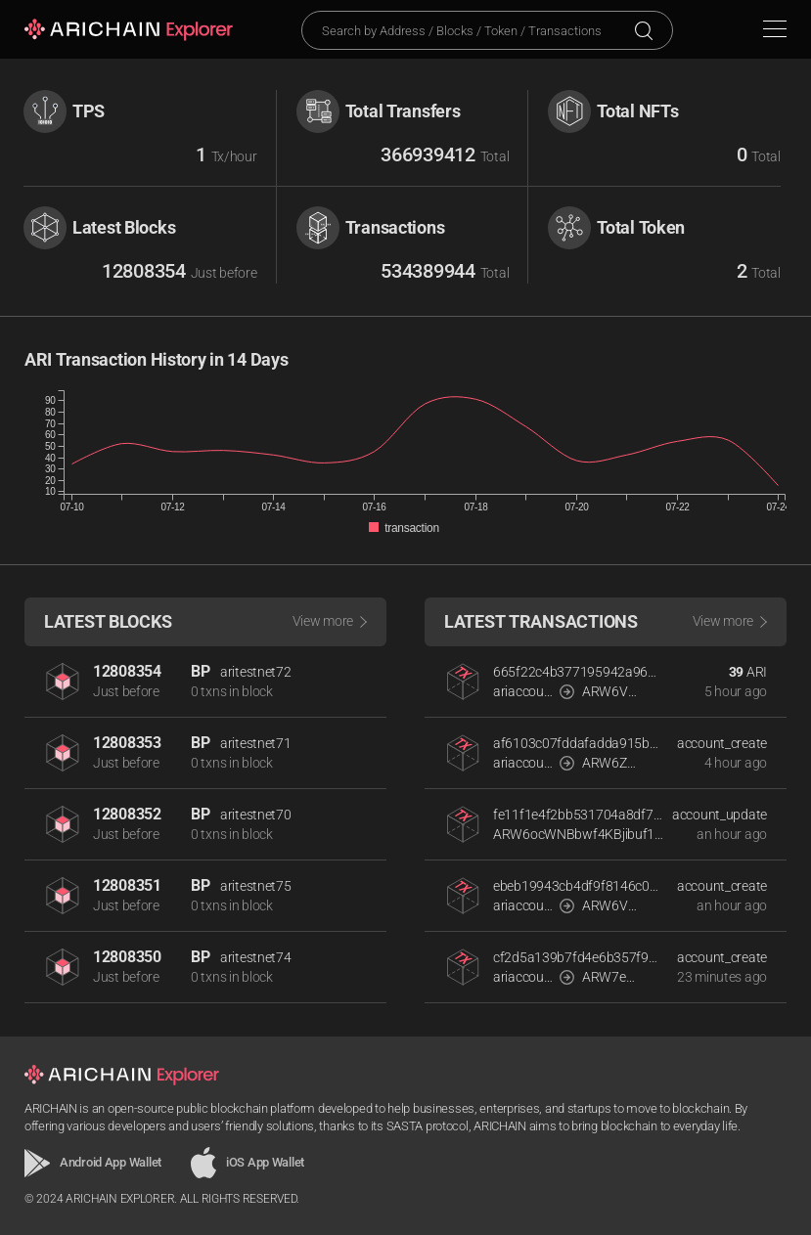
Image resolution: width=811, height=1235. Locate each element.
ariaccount (523, 691)
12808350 (127, 957)
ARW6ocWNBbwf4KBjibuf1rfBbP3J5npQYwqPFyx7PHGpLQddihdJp (578, 834)
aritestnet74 (256, 957)
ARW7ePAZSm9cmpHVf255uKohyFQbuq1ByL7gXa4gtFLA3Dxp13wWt (612, 977)
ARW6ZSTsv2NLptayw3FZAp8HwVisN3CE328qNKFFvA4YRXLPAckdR (612, 763)
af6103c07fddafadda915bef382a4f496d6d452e (578, 743)
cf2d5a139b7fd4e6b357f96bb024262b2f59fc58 (578, 957)
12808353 (127, 742)
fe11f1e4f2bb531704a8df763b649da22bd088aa (578, 814)
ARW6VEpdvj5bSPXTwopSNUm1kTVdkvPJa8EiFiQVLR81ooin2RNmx (612, 905)
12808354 (127, 671)
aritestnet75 (256, 886)
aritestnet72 (256, 672)
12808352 (127, 814)
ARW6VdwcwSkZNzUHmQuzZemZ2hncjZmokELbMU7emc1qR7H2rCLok (612, 691)
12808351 (127, 885)
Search (643, 30)
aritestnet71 (256, 743)
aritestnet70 (256, 814)
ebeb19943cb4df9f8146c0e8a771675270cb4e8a (578, 886)
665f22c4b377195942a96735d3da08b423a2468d (578, 672)
